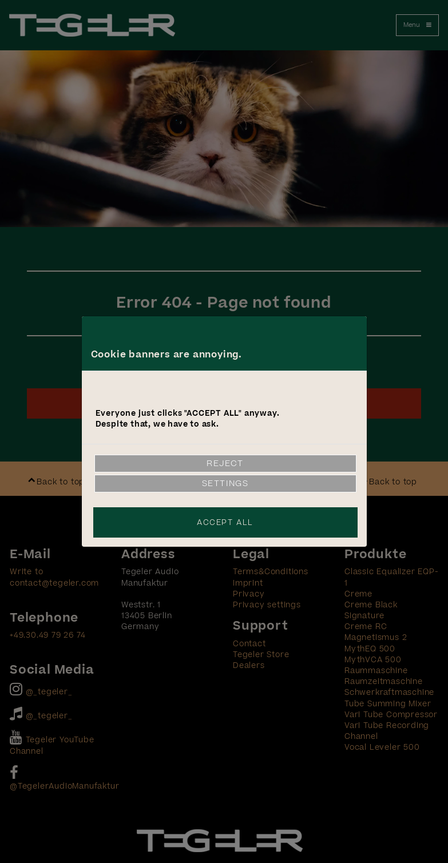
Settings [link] (225, 484)
